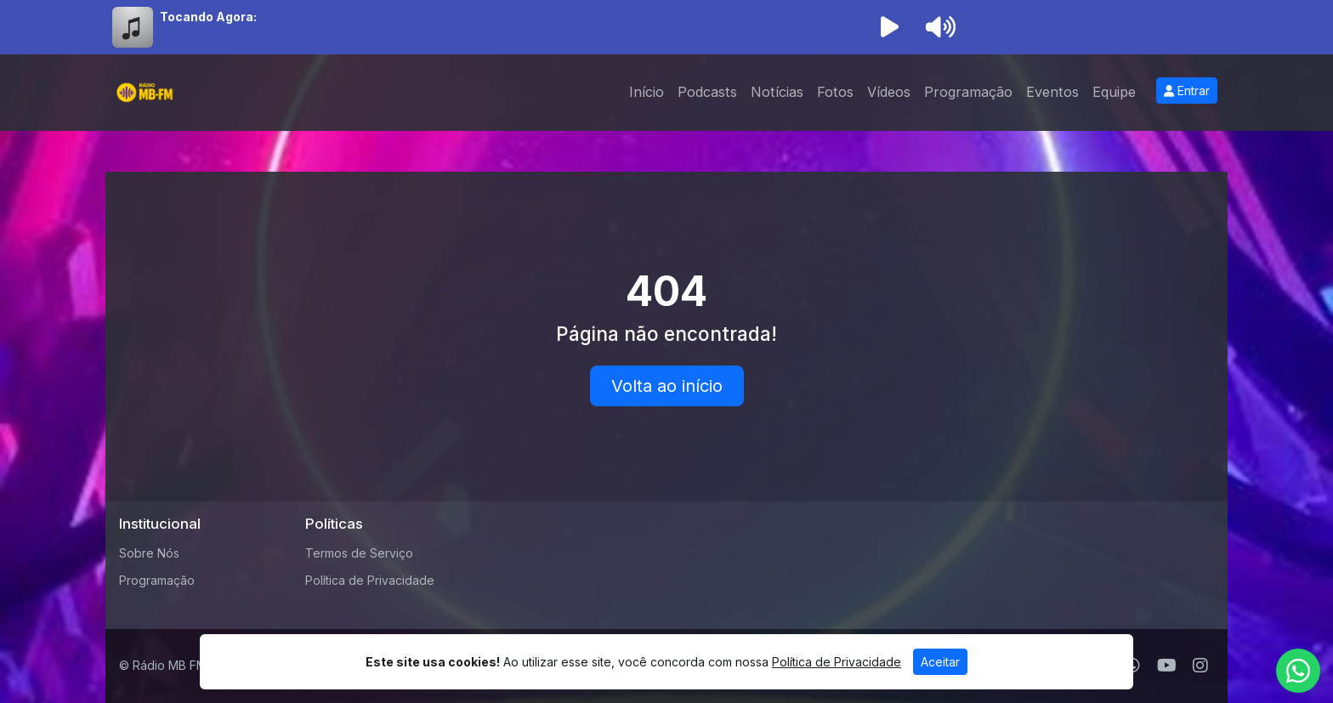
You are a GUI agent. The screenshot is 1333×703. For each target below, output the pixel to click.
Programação (968, 91)
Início (646, 91)
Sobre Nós (149, 553)
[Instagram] (1200, 665)
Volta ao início (667, 386)
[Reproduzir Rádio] (889, 27)
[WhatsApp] (1298, 671)
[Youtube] (1167, 665)
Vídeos (888, 91)
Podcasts (707, 91)
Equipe (1114, 91)
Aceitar (940, 662)
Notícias (777, 91)
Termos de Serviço (359, 553)
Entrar (1187, 90)
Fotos (835, 91)
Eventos (1052, 91)
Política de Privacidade (369, 580)
